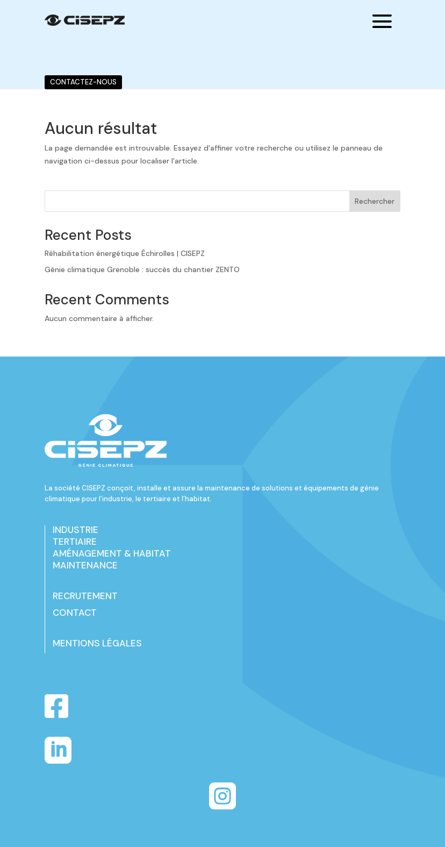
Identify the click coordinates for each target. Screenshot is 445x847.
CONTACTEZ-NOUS (83, 82)
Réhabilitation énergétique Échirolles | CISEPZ (125, 253)
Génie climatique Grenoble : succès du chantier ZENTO (142, 269)
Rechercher (374, 201)
